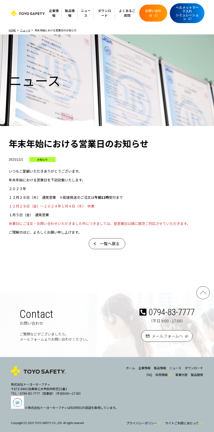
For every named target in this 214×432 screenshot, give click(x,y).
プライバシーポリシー (141, 423)
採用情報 (161, 374)
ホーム (130, 368)
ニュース (86, 13)
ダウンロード (104, 13)
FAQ (149, 374)
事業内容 (181, 374)
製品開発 (197, 374)
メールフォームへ (167, 336)
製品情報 (70, 13)
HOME (12, 30)
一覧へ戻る (110, 243)
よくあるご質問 (127, 13)
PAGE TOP (203, 292)
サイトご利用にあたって (182, 423)
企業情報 (54, 13)
